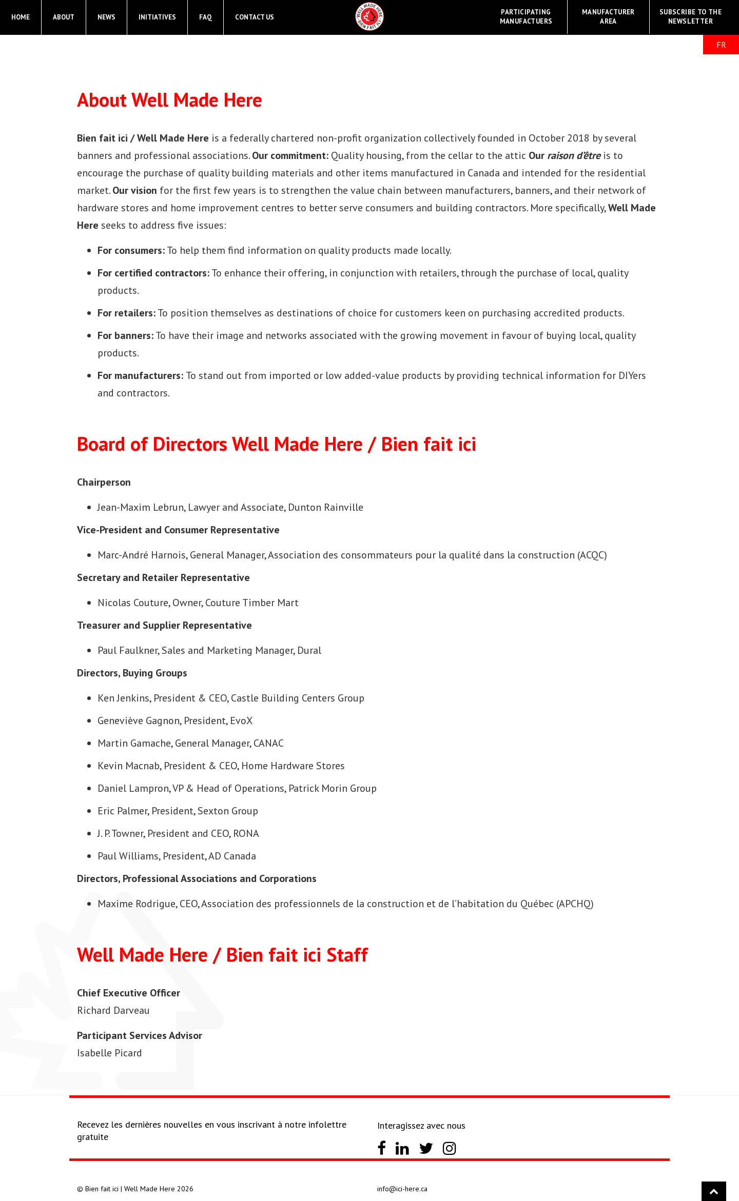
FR (721, 44)
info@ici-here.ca (402, 1188)
